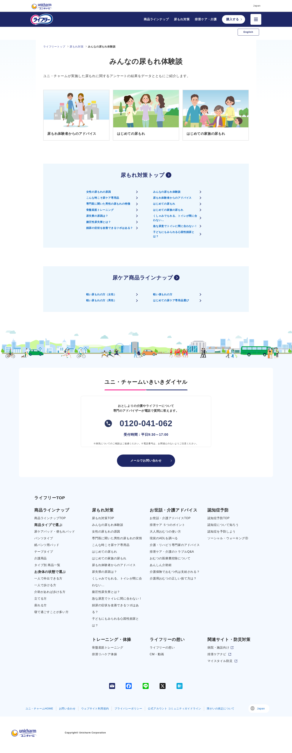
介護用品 (40, 558)
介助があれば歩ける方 (50, 591)
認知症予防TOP (218, 518)
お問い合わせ (67, 708)
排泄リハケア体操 (104, 654)
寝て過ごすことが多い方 (51, 612)
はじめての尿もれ (164, 203)
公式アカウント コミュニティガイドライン (174, 708)
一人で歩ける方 (45, 585)
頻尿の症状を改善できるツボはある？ (109, 227)
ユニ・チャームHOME (39, 708)
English (248, 32)
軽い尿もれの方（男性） (101, 300)
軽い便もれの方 (162, 294)
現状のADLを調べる (164, 538)
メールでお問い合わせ (146, 460)
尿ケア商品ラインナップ (142, 278)
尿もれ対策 (182, 19)
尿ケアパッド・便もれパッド (54, 531)
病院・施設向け (218, 647)
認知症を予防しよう (221, 531)
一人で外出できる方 (48, 578)
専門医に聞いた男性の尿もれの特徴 (108, 203)
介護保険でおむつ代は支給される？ (175, 571)
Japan (261, 708)
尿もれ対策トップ (142, 175)
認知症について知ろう (223, 524)
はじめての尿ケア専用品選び (171, 300)
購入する (232, 19)
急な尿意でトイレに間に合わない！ (175, 226)
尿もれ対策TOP (103, 518)
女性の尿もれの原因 (98, 191)
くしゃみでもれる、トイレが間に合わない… (175, 217)
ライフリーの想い (162, 647)
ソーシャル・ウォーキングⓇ (227, 538)
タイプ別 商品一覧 (47, 565)
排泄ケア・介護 (206, 19)
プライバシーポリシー (128, 708)
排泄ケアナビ (216, 654)
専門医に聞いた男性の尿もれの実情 (117, 538)
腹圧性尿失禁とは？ (98, 221)
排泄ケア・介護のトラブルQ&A (172, 551)
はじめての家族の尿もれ (168, 209)
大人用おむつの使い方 (165, 531)
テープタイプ (43, 551)
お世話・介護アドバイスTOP (170, 518)
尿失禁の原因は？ (97, 215)
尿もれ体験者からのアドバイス (172, 197)
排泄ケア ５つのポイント (167, 524)
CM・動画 (157, 654)
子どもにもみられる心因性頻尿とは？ (173, 234)
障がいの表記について (220, 708)
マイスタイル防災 (219, 661)
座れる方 (40, 605)
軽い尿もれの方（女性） (101, 294)
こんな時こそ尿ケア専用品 (102, 197)
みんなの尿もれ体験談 (167, 191)
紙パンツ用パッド (46, 545)
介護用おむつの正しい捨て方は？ (173, 578)
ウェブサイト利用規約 (95, 708)
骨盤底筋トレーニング (100, 209)
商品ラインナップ (156, 19)
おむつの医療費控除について (170, 558)
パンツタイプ (43, 538)
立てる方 (40, 598)
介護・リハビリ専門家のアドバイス (175, 545)
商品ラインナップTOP (50, 518)
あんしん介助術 (161, 565)
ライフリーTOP (49, 497)
